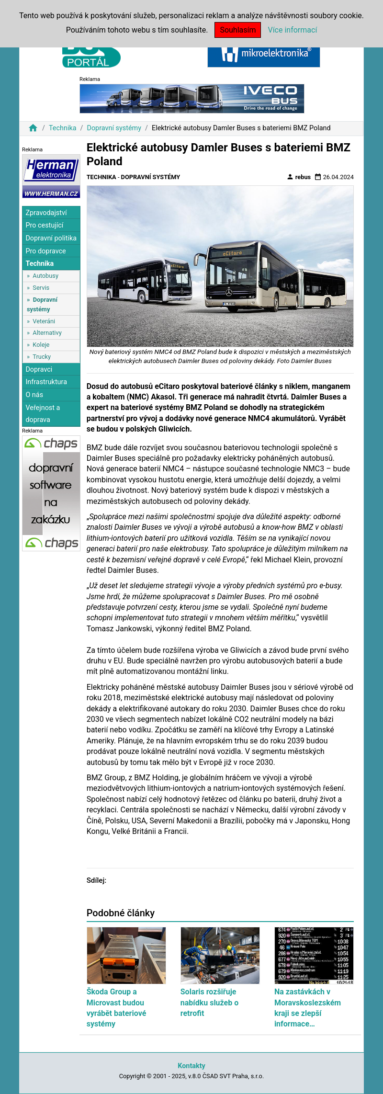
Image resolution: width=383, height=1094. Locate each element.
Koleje (41, 344)
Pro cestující (44, 225)
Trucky (42, 356)
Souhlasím (238, 29)
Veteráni (44, 321)
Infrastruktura (46, 382)
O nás (34, 395)
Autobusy (45, 275)
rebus (298, 177)
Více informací (292, 29)
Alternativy (47, 332)
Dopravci (38, 369)
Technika (63, 128)
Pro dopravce (45, 251)
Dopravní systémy (114, 128)
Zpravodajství (46, 213)
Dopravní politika (51, 238)
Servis (41, 287)
